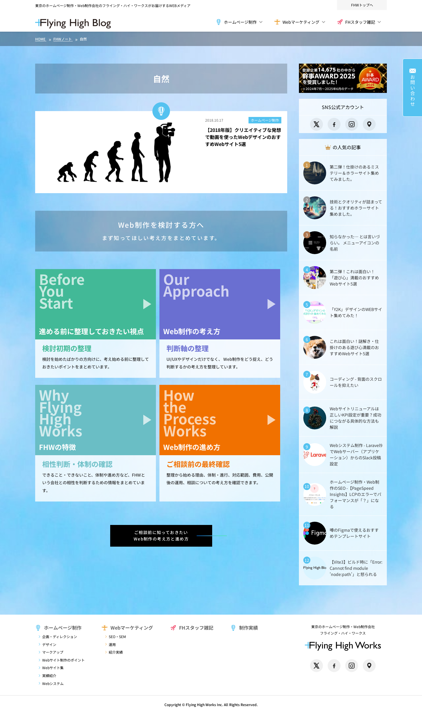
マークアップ (52, 652)
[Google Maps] (369, 124)
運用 (112, 644)
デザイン (49, 644)
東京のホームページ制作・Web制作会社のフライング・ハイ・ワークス (91, 5)
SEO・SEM (117, 636)
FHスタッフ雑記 (356, 22)
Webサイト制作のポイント (63, 659)
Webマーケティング (296, 22)
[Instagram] (351, 124)
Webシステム (53, 683)
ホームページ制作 (236, 22)
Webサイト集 (53, 667)
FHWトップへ (362, 4)
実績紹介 (49, 675)
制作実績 (244, 627)
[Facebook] (334, 124)
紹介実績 (116, 652)
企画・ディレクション (59, 636)
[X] (316, 124)
